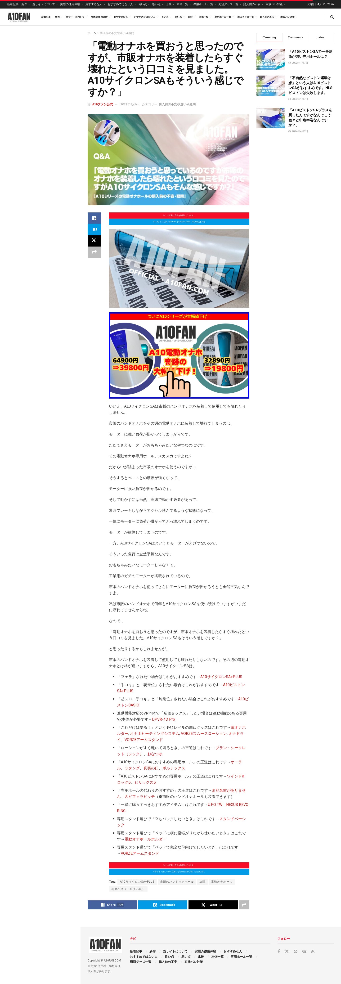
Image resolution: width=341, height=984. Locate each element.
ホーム (92, 33)
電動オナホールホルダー (145, 839)
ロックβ (124, 782)
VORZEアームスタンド (144, 739)
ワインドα (235, 776)
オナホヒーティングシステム (154, 733)
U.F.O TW (215, 804)
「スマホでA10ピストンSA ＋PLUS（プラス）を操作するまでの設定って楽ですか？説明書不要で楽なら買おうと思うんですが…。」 (50, 430)
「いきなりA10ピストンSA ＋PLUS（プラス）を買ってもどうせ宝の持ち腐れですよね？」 (50, 120)
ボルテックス (173, 768)
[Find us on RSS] (312, 951)
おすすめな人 (93, 4)
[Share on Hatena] (94, 229)
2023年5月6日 (130, 104)
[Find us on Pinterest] (295, 951)
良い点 (142, 4)
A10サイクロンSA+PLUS (221, 676)
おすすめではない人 (120, 4)
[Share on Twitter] (94, 241)
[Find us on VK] (304, 951)
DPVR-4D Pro (163, 719)
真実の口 (151, 768)
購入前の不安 (251, 4)
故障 (202, 881)
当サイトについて (43, 4)
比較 (168, 4)
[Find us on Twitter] (287, 951)
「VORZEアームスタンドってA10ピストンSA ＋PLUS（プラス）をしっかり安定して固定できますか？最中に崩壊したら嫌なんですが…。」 (50, 395)
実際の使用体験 (70, 4)
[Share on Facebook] (94, 218)
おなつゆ (154, 754)
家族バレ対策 (274, 4)
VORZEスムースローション (204, 733)
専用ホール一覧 (203, 4)
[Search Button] (332, 17)
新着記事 (12, 4)
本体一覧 (182, 4)
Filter (69, 30)
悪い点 (156, 4)
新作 (24, 4)
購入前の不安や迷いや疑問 (117, 33)
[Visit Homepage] (19, 17)
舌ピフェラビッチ (140, 796)
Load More (40, 459)
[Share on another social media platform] (94, 252)
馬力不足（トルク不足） (128, 889)
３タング (132, 768)
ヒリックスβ (145, 782)
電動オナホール (222, 881)
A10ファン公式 (102, 104)
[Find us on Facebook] (279, 951)
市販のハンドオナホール (177, 881)
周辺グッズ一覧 (228, 4)
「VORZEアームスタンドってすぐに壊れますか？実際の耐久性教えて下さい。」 (50, 364)
